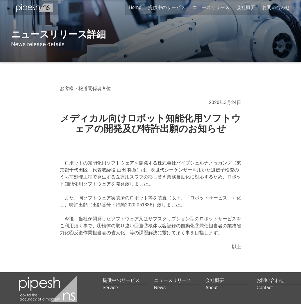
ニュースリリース (211, 7)
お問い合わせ (276, 7)
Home (135, 7)
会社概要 (245, 7)
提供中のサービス (166, 7)
